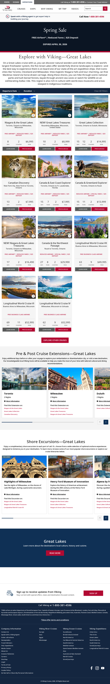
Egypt (41, 637)
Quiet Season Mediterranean (73, 648)
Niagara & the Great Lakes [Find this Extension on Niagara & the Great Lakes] (13, 408)
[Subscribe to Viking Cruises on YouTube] (102, 668)
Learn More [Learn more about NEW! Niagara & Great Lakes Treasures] (10, 269)
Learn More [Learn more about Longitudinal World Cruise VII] (83, 269)
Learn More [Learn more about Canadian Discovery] (10, 209)
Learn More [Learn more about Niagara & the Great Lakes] (10, 149)
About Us (4, 651)
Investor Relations (7, 654)
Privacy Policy (6, 667)
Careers (4, 656)
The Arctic (93, 635)
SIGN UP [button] (93, 593)
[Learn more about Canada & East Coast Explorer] (55, 166)
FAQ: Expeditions (7, 646)
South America (68, 643)
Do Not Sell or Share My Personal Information (17, 673)
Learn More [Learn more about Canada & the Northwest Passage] (46, 269)
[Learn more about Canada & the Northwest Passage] (55, 227)
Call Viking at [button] (84, 2)
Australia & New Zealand (72, 654)
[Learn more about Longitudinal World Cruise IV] (55, 287)
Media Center (6, 648)
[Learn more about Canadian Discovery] (19, 166)
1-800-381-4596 (96, 16)
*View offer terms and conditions (55, 620)
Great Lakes (94, 637)
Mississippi (43, 640)
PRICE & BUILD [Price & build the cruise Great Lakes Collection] (99, 149)
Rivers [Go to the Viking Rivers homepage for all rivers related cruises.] (6, 2)
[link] (21, 9)
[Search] (105, 8)
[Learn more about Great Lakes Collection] (91, 106)
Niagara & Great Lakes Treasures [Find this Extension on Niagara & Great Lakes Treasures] (61, 414)
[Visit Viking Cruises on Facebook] (91, 668)
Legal (3, 662)
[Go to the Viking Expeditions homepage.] (7, 8)
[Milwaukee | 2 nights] (70, 379)
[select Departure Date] (11, 91)
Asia (40, 635)
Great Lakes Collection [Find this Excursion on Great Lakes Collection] (58, 504)
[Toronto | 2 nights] (24, 379)
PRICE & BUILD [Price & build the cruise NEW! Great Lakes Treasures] (63, 149)
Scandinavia (67, 632)
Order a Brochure (7, 637)
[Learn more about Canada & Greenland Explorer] (91, 166)
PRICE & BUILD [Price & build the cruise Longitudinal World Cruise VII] (99, 269)
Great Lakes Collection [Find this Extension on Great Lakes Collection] (11, 411)
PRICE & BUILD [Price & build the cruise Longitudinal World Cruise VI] (27, 330)
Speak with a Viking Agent (10, 635)
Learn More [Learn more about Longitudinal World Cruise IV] (46, 330)
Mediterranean (68, 646)
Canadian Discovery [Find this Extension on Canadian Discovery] (11, 414)
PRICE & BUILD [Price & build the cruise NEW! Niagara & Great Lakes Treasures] (27, 269)
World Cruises (68, 656)
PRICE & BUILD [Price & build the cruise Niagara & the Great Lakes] (27, 149)
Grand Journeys (68, 659)
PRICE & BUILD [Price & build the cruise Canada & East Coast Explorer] (63, 209)
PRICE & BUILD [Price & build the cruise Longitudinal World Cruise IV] (63, 330)
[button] (33, 115)
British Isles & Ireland (70, 635)
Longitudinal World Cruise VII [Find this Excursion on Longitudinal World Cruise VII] (14, 507)
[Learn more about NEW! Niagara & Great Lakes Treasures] (19, 227)
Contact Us (5, 632)
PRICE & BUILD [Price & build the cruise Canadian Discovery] (27, 209)
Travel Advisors (6, 643)
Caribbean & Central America (73, 640)
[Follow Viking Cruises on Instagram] (97, 668)
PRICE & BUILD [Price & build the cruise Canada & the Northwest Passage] (63, 269)
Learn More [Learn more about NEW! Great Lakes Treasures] (46, 149)
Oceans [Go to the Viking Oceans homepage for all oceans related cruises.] (16, 2)
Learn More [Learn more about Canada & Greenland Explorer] (83, 209)
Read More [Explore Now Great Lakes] (55, 553)
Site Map (4, 659)
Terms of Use (5, 665)
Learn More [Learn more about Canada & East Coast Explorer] (46, 209)
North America (68, 637)
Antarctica (93, 632)
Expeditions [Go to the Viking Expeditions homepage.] (27, 2)
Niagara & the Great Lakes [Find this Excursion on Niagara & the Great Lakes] (13, 501)
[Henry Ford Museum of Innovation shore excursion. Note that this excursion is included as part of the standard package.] (70, 467)
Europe (41, 632)
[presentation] (100, 422)
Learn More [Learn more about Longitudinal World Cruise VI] (10, 330)
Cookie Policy (6, 670)
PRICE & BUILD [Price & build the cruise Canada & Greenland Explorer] (99, 209)
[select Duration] (29, 91)
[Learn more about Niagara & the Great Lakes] (19, 106)
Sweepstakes (5, 640)
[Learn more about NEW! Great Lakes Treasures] (55, 106)
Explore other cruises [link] (55, 340)
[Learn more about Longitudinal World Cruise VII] (91, 227)
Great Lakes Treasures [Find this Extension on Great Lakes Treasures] (58, 411)
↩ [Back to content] (51, 615)
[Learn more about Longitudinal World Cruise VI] (19, 287)
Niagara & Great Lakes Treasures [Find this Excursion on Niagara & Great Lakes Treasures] (15, 504)
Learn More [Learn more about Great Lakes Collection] (83, 149)
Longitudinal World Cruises (99, 648)
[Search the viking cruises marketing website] (93, 8)
